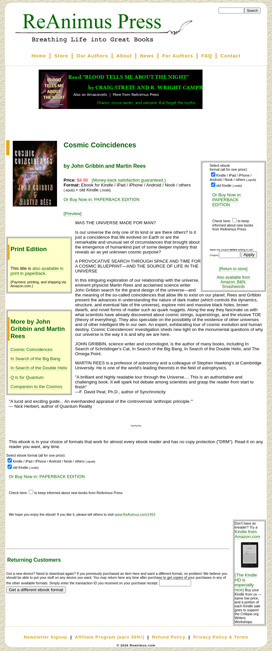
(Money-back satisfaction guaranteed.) (128, 180)
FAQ (206, 55)
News (147, 55)
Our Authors (92, 55)
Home (38, 55)
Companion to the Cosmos (36, 386)
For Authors (177, 55)
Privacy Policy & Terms (220, 637)
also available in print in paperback (37, 271)
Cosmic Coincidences (31, 349)
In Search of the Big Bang (35, 358)
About (124, 55)
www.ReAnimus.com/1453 (135, 514)
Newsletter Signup (45, 637)
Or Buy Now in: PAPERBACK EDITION (227, 199)
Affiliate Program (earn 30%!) (109, 637)
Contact (231, 55)
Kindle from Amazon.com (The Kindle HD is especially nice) (249, 560)
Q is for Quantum (27, 377)
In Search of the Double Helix (38, 367)
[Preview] (73, 213)
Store (61, 55)
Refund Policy (168, 637)
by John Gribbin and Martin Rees (105, 166)
